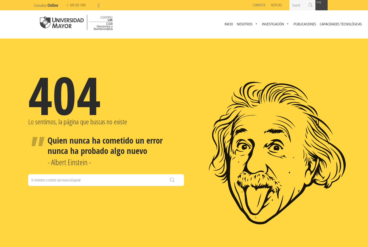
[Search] (106, 180)
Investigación (273, 24)
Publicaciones (305, 24)
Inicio (229, 24)
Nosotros (245, 24)
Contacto (259, 5)
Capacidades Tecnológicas (341, 24)
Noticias (276, 5)
